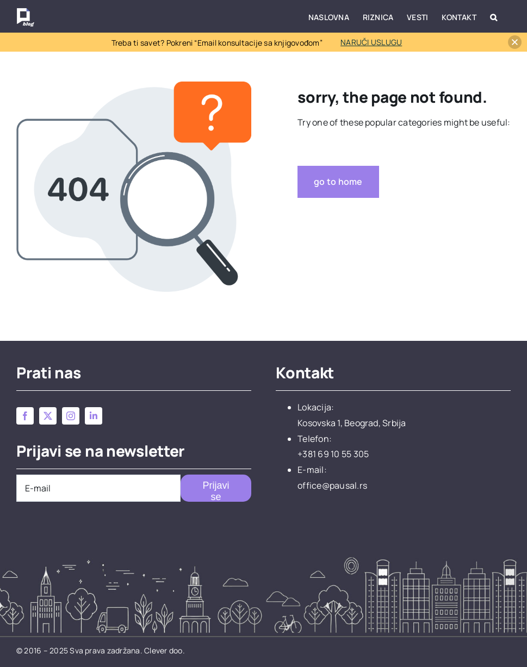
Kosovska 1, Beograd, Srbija (351, 423)
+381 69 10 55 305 (333, 454)
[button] (493, 16)
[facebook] (25, 416)
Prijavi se (216, 491)
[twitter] (48, 416)
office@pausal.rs (332, 485)
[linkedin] (93, 416)
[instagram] (70, 416)
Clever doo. (164, 650)
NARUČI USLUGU (371, 42)
